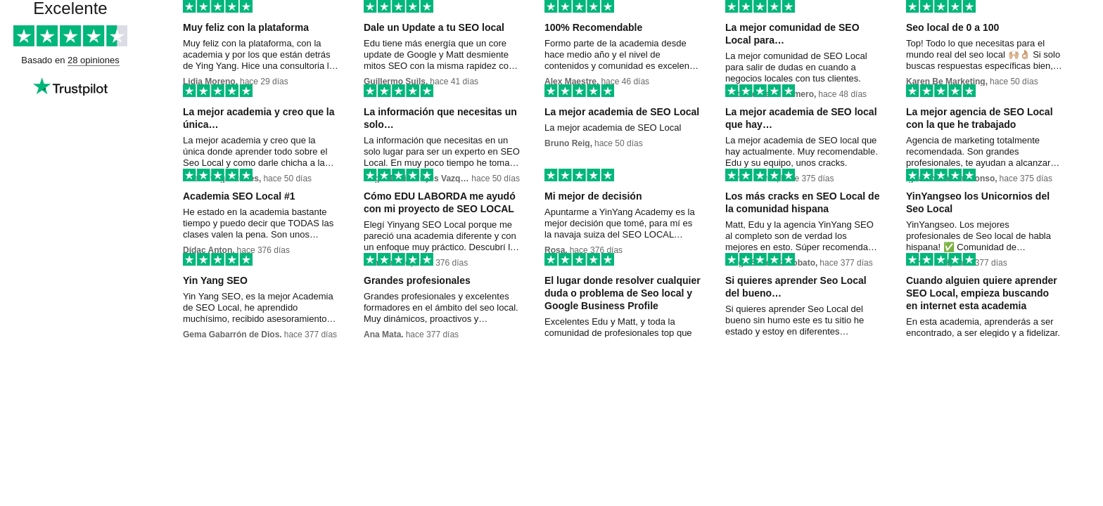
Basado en (44, 60)
